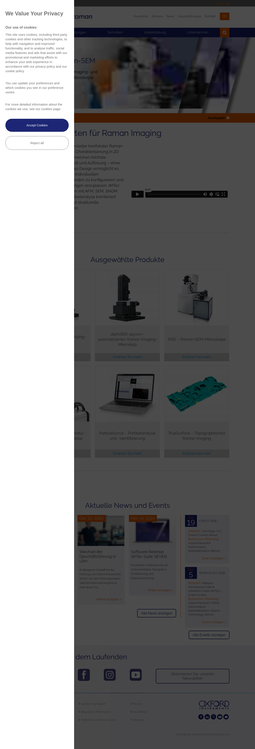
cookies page (50, 109)
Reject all (37, 143)
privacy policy (45, 66)
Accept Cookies (36, 125)
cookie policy (14, 71)
